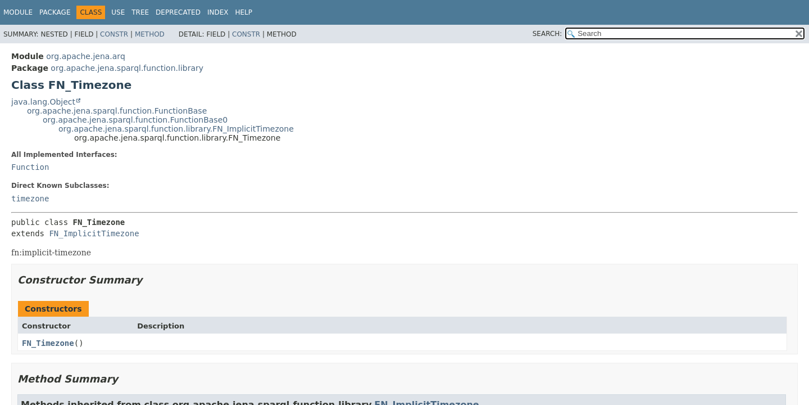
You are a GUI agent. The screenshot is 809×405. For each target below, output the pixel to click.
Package (54, 12)
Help (243, 12)
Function (30, 167)
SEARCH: (547, 34)
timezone (30, 198)
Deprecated (178, 12)
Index (218, 12)
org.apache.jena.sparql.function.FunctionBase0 (135, 119)
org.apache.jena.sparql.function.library (127, 68)
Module (18, 12)
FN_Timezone (48, 343)
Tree (140, 12)
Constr (114, 34)
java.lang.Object (43, 101)
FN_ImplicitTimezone (94, 233)
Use (118, 12)
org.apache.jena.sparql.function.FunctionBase (117, 110)
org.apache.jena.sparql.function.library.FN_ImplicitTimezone (176, 128)
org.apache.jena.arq (85, 56)
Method (150, 34)
